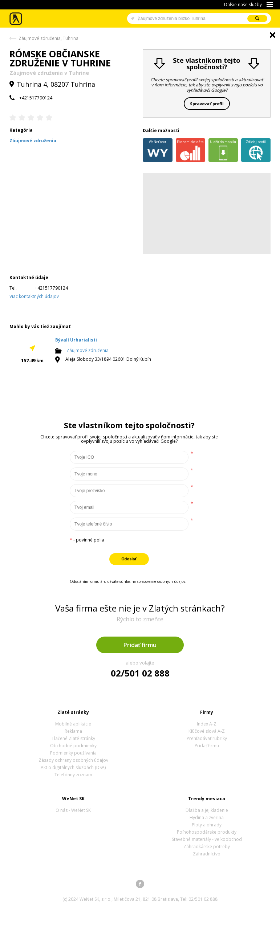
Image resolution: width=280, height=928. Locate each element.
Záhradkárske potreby (206, 846)
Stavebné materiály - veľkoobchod (207, 839)
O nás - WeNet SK (73, 810)
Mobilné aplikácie (73, 724)
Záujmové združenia (87, 351)
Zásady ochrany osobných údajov (73, 760)
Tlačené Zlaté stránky (73, 738)
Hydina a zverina (207, 817)
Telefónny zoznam (73, 775)
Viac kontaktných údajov (34, 296)
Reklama (73, 731)
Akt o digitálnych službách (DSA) (73, 767)
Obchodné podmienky (73, 746)
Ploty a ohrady (207, 825)
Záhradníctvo (206, 854)
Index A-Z (206, 724)
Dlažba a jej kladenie (207, 810)
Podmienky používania (73, 753)
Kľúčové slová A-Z (206, 731)
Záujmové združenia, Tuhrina (48, 38)
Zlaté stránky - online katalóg (16, 18)
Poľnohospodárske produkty (206, 832)
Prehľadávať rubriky (207, 738)
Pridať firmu (140, 645)
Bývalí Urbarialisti (76, 340)
